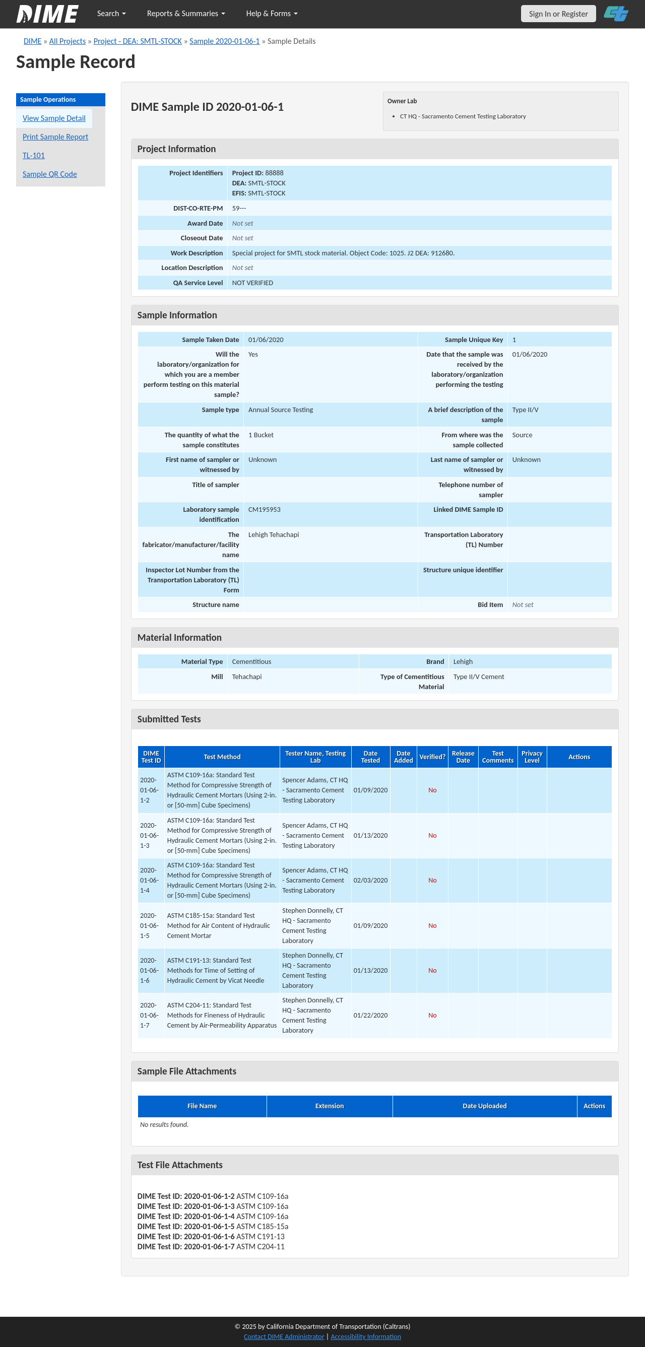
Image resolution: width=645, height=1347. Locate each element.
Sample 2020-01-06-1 (224, 41)
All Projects (67, 41)
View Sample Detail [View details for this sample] (54, 118)
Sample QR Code (50, 174)
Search (111, 13)
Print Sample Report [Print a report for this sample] (55, 137)
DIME (32, 41)
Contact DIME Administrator (284, 1336)
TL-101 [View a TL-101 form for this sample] (34, 155)
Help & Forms (272, 13)
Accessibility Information (366, 1336)
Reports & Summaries (186, 13)
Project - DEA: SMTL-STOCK (138, 41)
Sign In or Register (558, 14)
